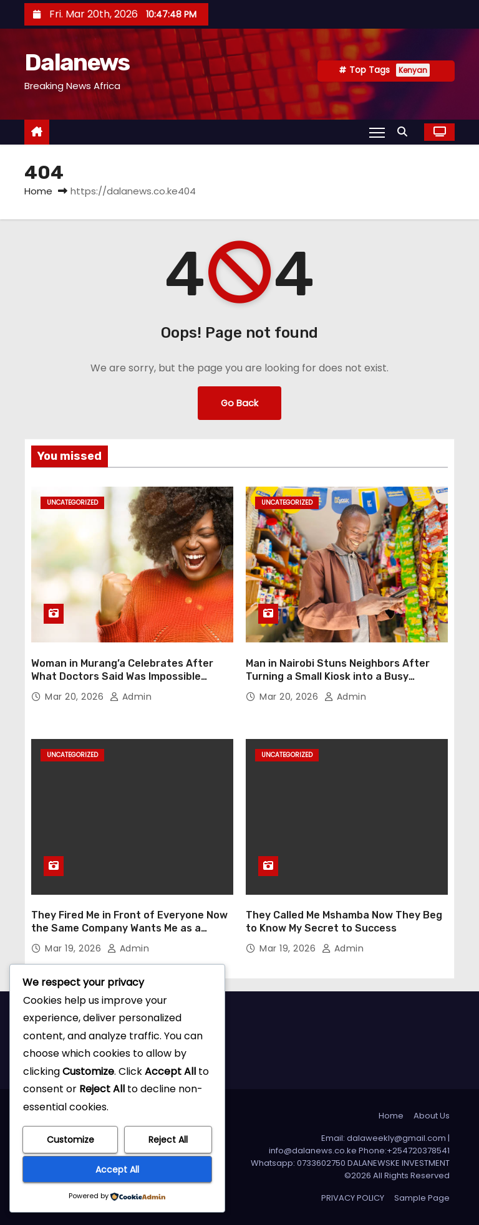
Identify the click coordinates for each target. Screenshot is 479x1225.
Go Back (239, 403)
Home (38, 191)
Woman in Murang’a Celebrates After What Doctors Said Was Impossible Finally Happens (122, 676)
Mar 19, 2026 (74, 948)
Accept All (117, 1169)
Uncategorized (72, 502)
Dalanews (76, 62)
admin (131, 696)
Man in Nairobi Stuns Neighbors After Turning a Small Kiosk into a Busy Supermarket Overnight (338, 676)
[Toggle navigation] (377, 132)
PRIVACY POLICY (352, 1198)
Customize (70, 1139)
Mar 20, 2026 (76, 696)
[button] (405, 131)
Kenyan (413, 70)
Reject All (168, 1139)
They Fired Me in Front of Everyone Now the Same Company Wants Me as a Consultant (129, 928)
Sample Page (422, 1198)
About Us (432, 1116)
